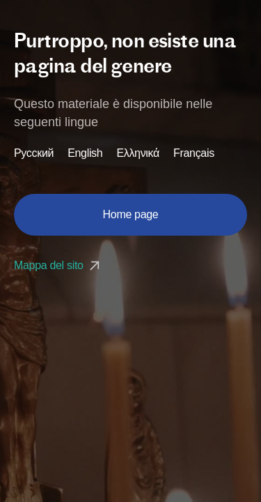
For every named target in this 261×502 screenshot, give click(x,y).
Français (193, 153)
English (85, 153)
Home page (131, 214)
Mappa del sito (58, 265)
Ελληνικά (137, 153)
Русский (34, 153)
